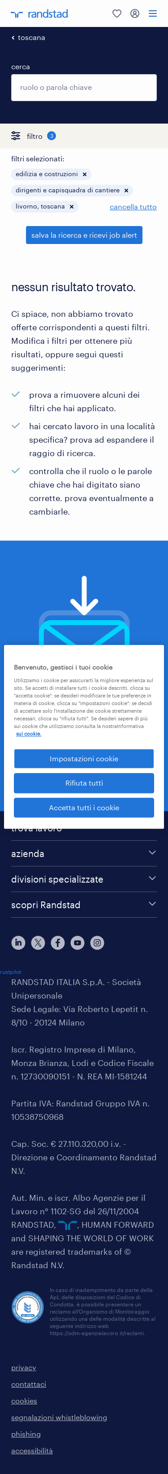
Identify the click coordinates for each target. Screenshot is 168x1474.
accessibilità (32, 1450)
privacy (23, 1367)
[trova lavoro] (84, 827)
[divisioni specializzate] (84, 879)
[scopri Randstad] (84, 904)
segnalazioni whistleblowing (59, 1417)
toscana (31, 37)
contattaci (28, 1384)
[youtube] (77, 943)
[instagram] (97, 943)
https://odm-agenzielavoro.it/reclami (97, 1333)
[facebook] (58, 943)
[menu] (153, 13)
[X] (38, 943)
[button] (84, 174)
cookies (24, 1400)
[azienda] (84, 853)
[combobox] (84, 87)
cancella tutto (133, 206)
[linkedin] (18, 943)
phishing (26, 1434)
